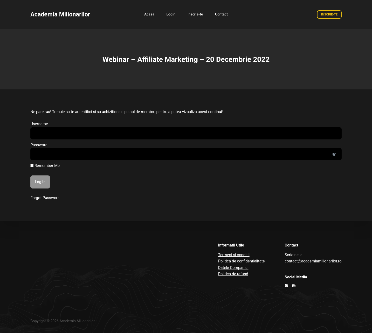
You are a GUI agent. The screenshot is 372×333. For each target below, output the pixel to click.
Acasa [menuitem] (149, 14)
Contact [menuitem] (221, 14)
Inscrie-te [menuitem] (195, 14)
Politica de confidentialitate (241, 261)
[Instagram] (286, 285)
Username (39, 124)
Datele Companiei (233, 267)
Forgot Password (45, 197)
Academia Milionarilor (60, 14)
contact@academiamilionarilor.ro (313, 261)
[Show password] (334, 154)
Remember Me (45, 165)
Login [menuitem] (170, 14)
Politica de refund (233, 274)
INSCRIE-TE (329, 14)
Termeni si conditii (233, 255)
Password (39, 145)
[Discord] (294, 285)
